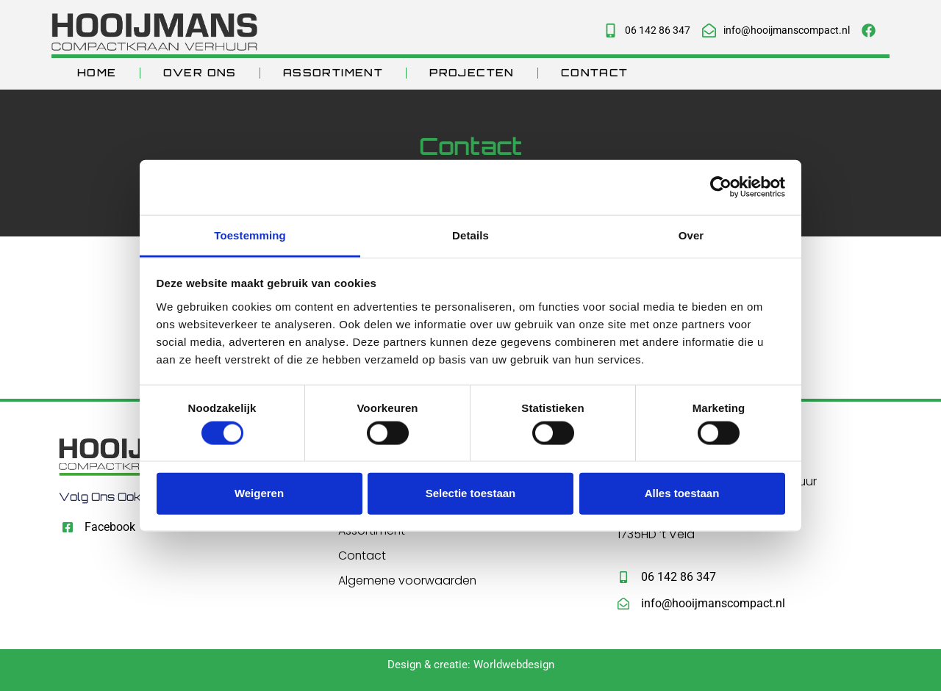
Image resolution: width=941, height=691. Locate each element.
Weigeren (259, 493)
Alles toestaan (682, 493)
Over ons (200, 72)
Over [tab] (691, 234)
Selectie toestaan (471, 493)
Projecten (472, 72)
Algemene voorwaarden (408, 581)
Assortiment (333, 72)
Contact (595, 72)
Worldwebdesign (513, 664)
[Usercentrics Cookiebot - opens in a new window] (720, 187)
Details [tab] (470, 234)
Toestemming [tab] (250, 234)
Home (97, 72)
